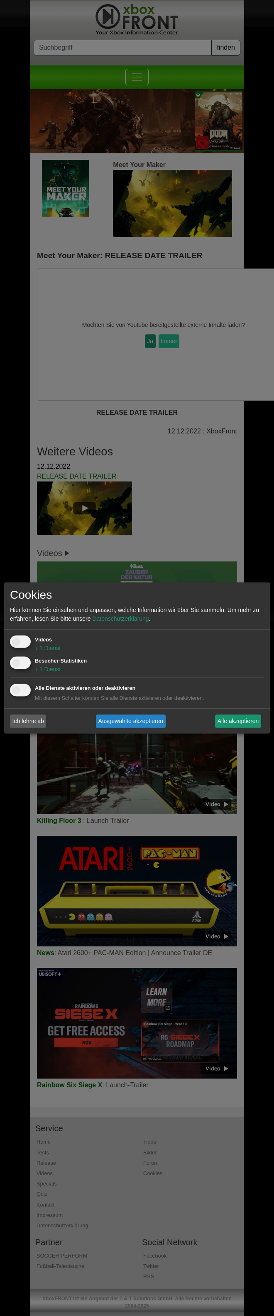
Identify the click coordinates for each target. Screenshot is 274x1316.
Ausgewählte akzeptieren (130, 721)
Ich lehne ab (28, 721)
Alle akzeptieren (238, 721)
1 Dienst (48, 648)
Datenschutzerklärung (120, 619)
